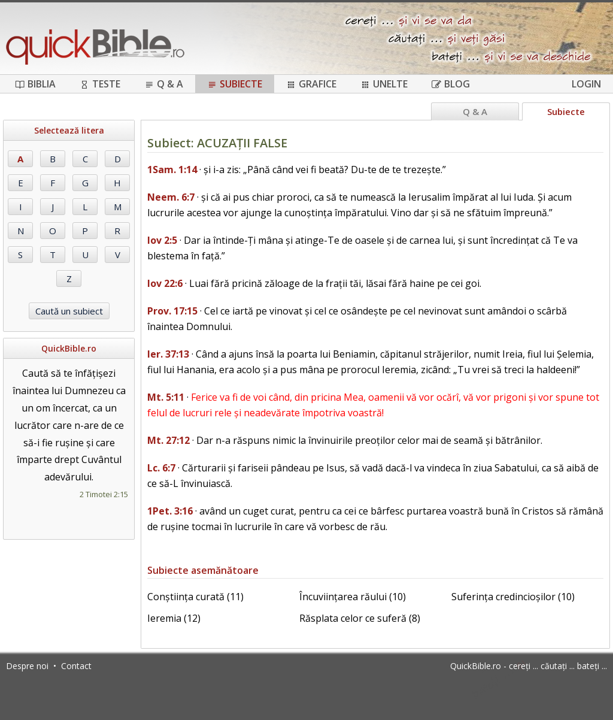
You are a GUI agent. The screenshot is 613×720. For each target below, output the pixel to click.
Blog (451, 83)
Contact (76, 665)
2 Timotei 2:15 (104, 494)
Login (586, 83)
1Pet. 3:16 (170, 511)
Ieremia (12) (174, 618)
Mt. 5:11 (165, 397)
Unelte (384, 83)
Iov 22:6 (165, 283)
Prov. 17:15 (172, 310)
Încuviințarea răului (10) (352, 596)
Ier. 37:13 (168, 354)
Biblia (35, 83)
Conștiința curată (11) (195, 596)
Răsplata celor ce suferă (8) (359, 618)
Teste (100, 83)
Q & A (163, 83)
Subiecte (234, 83)
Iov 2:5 (162, 240)
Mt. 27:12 (168, 440)
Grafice (311, 83)
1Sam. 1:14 (172, 169)
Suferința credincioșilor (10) (513, 596)
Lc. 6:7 (161, 467)
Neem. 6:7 (171, 197)
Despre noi (27, 665)
